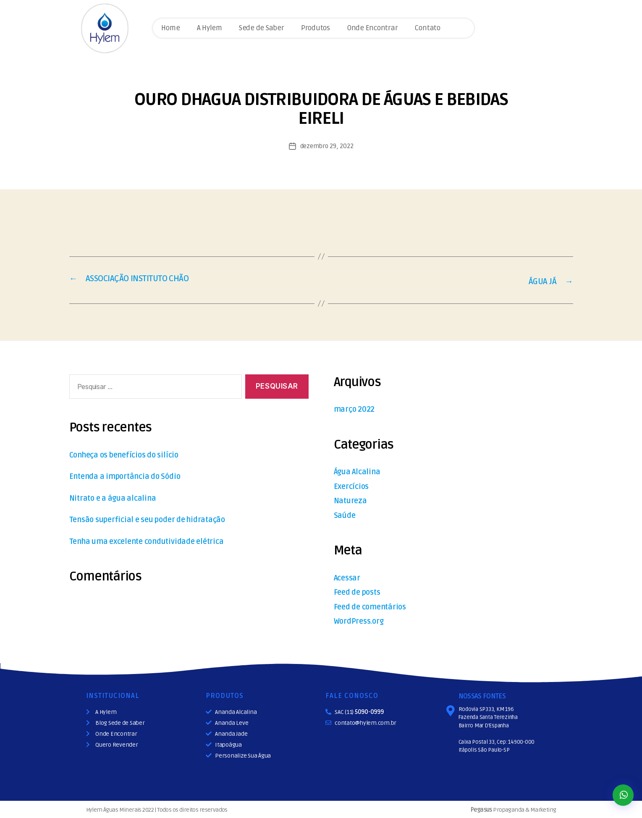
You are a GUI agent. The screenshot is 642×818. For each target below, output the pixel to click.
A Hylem (209, 28)
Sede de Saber (261, 28)
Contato (427, 28)
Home (170, 28)
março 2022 (358, 407)
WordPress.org (363, 619)
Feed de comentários (376, 605)
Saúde (346, 514)
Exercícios (354, 485)
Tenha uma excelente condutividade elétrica (159, 540)
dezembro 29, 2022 (326, 146)
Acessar (349, 576)
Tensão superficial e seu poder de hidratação (159, 518)
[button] (623, 795)
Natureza (353, 499)
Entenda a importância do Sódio (133, 475)
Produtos (315, 28)
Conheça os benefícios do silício (133, 453)
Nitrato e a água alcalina (118, 496)
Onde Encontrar (372, 28)
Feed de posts (361, 590)
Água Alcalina (360, 470)
